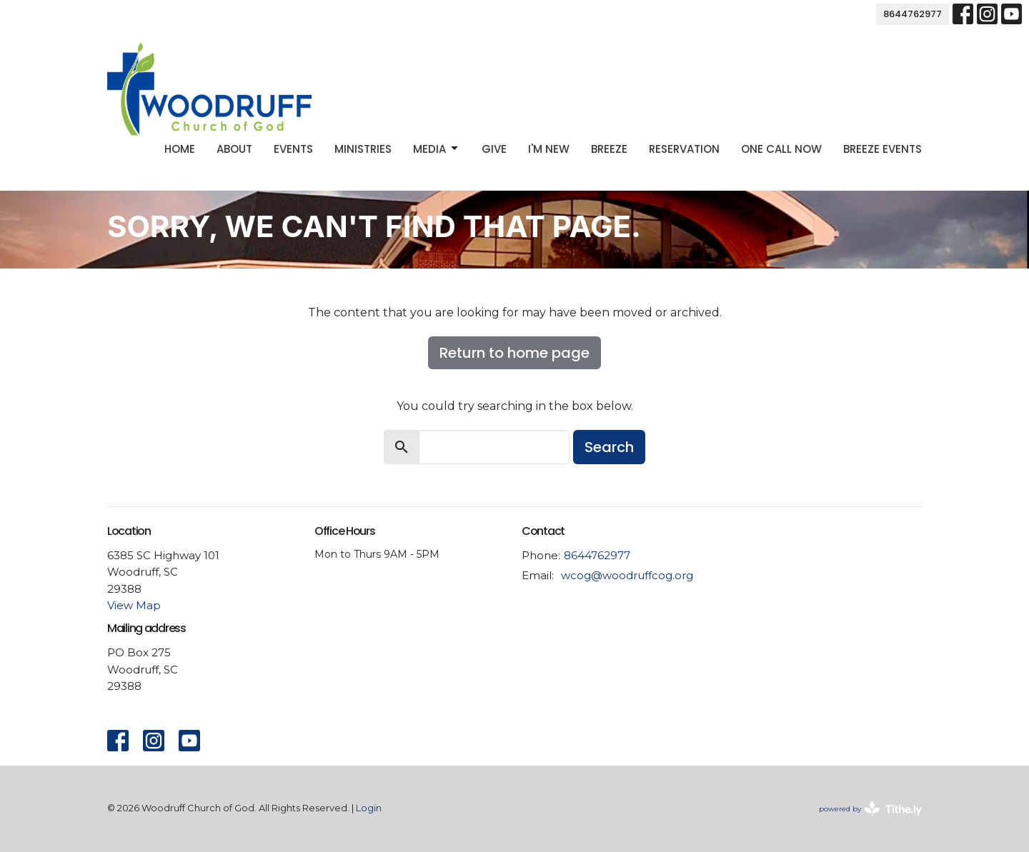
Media (436, 148)
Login (369, 808)
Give (494, 148)
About (234, 148)
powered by (870, 809)
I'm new (549, 148)
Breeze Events (882, 148)
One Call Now (781, 148)
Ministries (363, 148)
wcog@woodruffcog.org (627, 575)
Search (609, 447)
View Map (134, 605)
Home (179, 148)
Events (293, 148)
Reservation (684, 148)
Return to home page (514, 353)
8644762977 (912, 14)
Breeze (609, 148)
